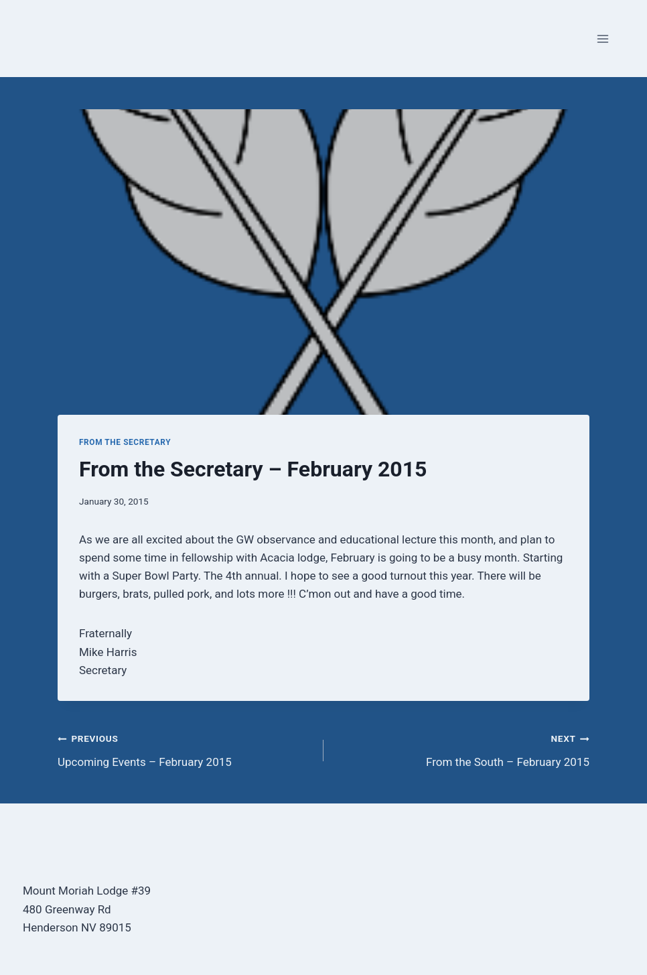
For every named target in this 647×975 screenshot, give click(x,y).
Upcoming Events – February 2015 (185, 749)
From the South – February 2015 (462, 749)
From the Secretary (125, 442)
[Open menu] (602, 38)
